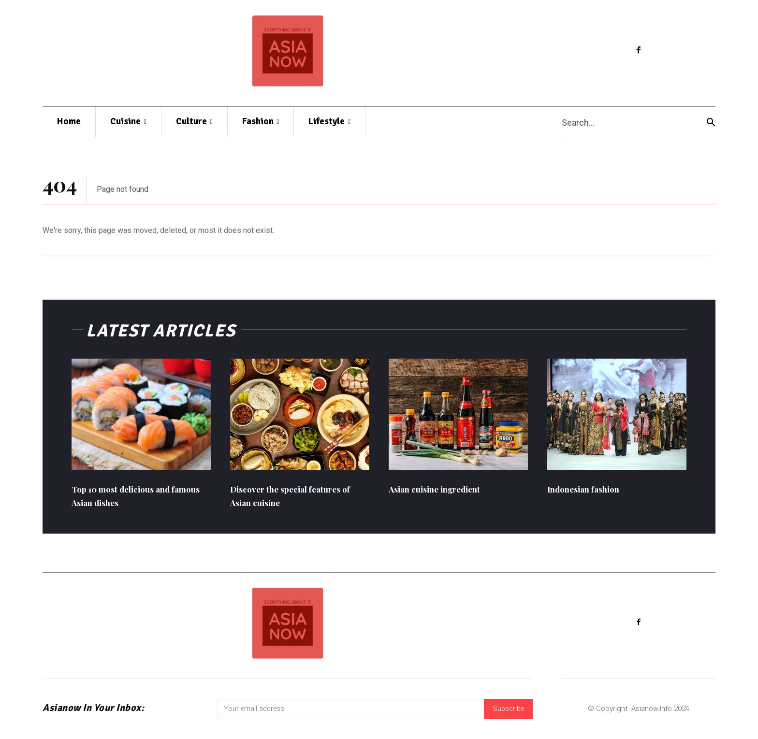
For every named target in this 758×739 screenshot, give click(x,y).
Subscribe (507, 713)
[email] (349, 713)
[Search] (711, 122)
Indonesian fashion (592, 492)
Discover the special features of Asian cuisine (298, 499)
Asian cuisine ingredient (446, 492)
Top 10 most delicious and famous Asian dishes (132, 499)
